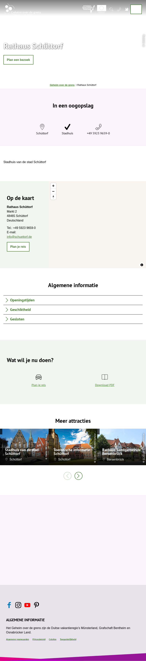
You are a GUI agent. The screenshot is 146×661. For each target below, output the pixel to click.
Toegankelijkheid (68, 639)
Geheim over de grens (62, 85)
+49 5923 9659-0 (98, 133)
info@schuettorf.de (19, 236)
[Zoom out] (53, 191)
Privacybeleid (39, 639)
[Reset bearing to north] (53, 197)
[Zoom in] (53, 186)
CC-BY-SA (94, 455)
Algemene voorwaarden (17, 639)
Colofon (52, 639)
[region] (97, 224)
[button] (18, 60)
